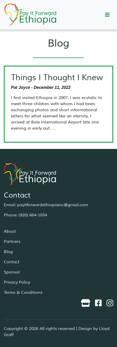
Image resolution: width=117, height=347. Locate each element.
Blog (8, 251)
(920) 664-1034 (33, 215)
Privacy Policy (17, 282)
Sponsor (12, 272)
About (10, 231)
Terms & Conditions (23, 292)
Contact (11, 262)
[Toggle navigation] (107, 15)
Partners (12, 241)
